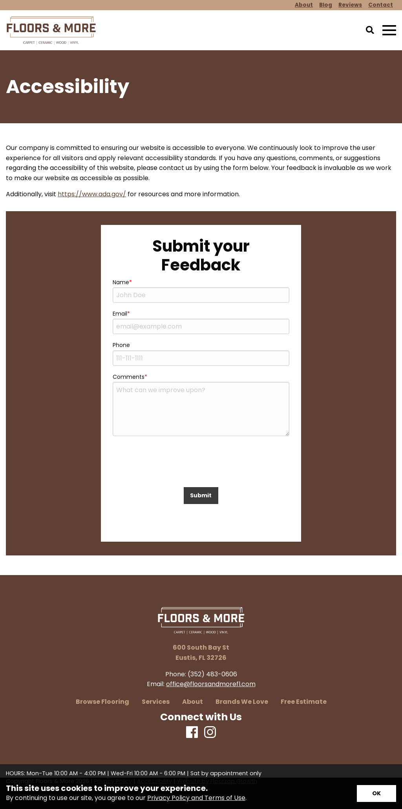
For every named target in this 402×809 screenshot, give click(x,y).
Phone (121, 345)
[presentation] (201, 465)
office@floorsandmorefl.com (211, 683)
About (192, 702)
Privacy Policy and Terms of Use (196, 797)
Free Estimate (304, 702)
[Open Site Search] (370, 30)
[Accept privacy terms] (376, 793)
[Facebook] (192, 732)
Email (120, 314)
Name (121, 282)
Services (156, 702)
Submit (201, 495)
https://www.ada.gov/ (92, 194)
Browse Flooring (102, 702)
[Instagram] (210, 732)
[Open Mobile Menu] (389, 30)
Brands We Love (242, 702)
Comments (128, 377)
